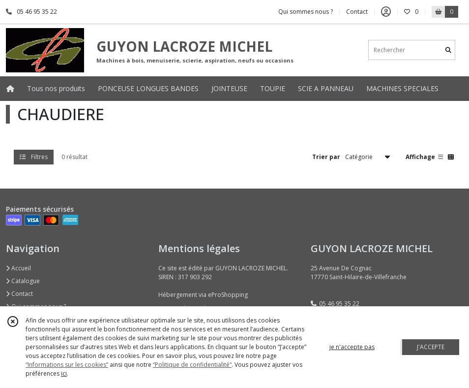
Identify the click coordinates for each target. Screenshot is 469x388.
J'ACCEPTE (430, 347)
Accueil (18, 268)
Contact (357, 11)
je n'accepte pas (352, 347)
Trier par (326, 157)
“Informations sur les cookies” (67, 364)
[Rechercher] (448, 50)
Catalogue (23, 281)
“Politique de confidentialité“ (192, 364)
